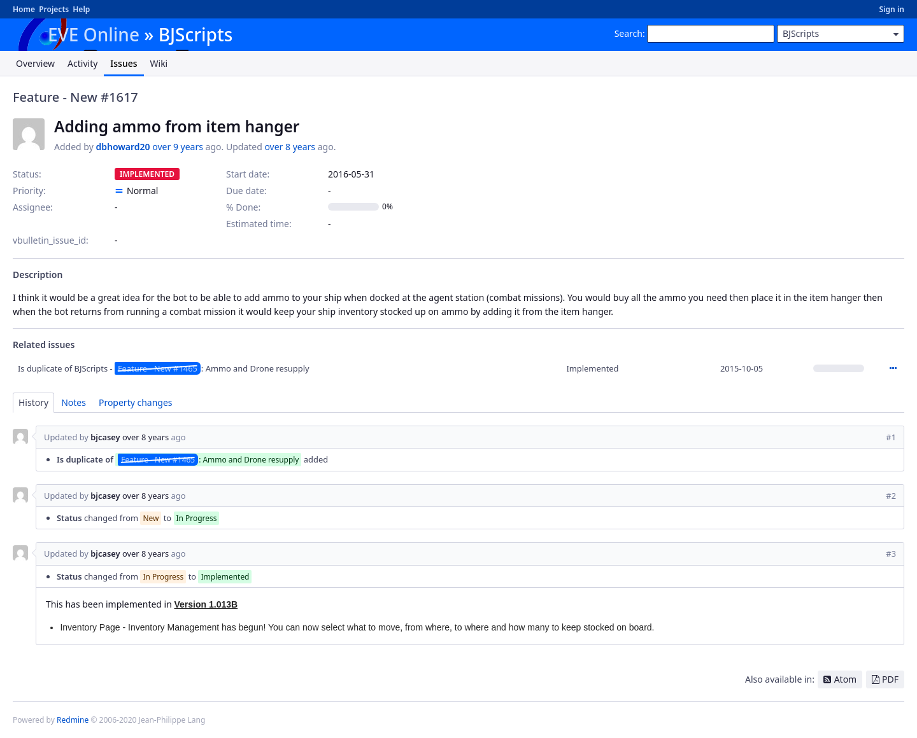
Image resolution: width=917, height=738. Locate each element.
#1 (891, 437)
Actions (892, 368)
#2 (891, 495)
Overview (35, 63)
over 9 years (177, 147)
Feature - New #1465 (157, 368)
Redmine (73, 719)
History (33, 402)
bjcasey (105, 437)
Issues (123, 63)
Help (81, 9)
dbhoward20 (123, 147)
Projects (54, 9)
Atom (845, 679)
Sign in (891, 9)
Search (629, 33)
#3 (891, 553)
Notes (73, 402)
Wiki (159, 63)
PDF (890, 679)
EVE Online (93, 35)
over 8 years (289, 147)
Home (24, 9)
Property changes (136, 402)
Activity (82, 63)
